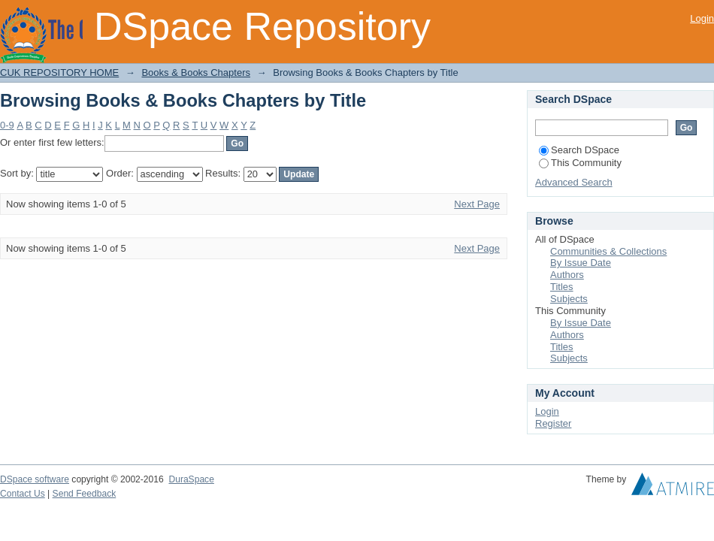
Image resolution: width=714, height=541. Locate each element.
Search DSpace (579, 150)
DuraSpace (190, 479)
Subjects (569, 298)
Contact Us (22, 493)
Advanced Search (574, 182)
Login (702, 18)
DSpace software (34, 479)
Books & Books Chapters (195, 72)
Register (553, 423)
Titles (561, 286)
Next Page (477, 204)
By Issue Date (580, 262)
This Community (580, 162)
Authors (567, 274)
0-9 (7, 125)
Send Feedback (84, 493)
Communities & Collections (608, 251)
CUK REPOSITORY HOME (59, 72)
